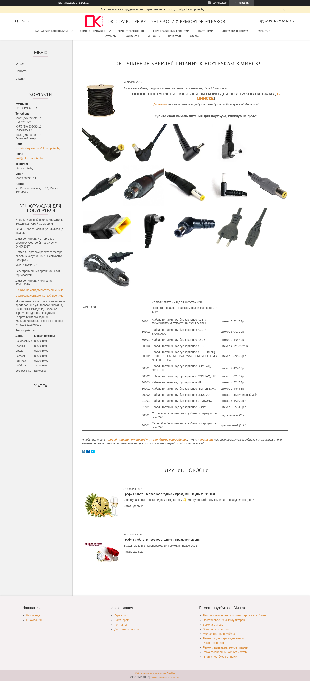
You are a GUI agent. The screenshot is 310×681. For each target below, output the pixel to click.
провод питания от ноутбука (128, 439)
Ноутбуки (174, 36)
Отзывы (111, 36)
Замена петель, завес (217, 629)
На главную (33, 615)
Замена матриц (213, 624)
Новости (21, 71)
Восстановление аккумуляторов (224, 620)
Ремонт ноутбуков (92, 31)
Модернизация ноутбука (219, 633)
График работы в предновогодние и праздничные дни (162, 539)
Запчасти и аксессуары (51, 31)
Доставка (160, 104)
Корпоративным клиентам (171, 31)
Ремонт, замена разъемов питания (226, 647)
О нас (152, 36)
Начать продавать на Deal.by (73, 2)
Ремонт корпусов (214, 642)
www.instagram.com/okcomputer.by (37, 148)
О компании (34, 620)
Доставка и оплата (235, 31)
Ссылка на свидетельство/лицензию (39, 290)
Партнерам (205, 31)
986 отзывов (220, 2)
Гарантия (264, 31)
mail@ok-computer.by (29, 158)
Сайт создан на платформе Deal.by (155, 673)
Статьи (194, 36)
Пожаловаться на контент (165, 677)
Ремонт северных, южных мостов (225, 652)
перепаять (206, 439)
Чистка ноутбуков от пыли (220, 656)
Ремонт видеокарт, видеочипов (223, 638)
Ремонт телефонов (131, 31)
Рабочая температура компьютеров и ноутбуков (234, 615)
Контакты (132, 36)
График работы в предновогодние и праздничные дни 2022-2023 (169, 494)
